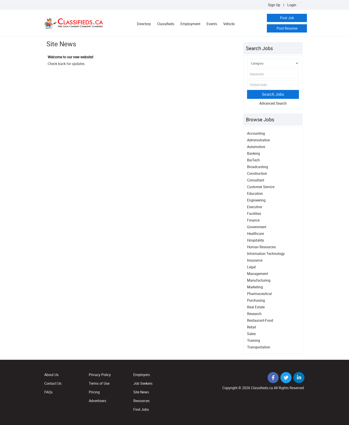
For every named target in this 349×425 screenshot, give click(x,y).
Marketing (255, 287)
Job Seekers (142, 383)
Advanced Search (273, 103)
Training (253, 340)
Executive (254, 206)
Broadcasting (257, 166)
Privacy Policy (100, 374)
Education (255, 193)
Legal (251, 266)
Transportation (258, 347)
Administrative (258, 140)
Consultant (255, 180)
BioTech (253, 160)
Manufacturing (258, 280)
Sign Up (274, 4)
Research (254, 313)
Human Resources (261, 246)
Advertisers (97, 400)
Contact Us (52, 383)
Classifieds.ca (262, 387)
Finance (253, 220)
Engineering (256, 200)
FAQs (48, 392)
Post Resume (287, 28)
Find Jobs (141, 409)
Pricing (94, 392)
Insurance (254, 260)
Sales (251, 333)
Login (291, 4)
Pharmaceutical (259, 293)
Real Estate (256, 307)
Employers (141, 374)
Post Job (287, 17)
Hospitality (255, 240)
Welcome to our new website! (70, 57)
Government (256, 226)
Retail (251, 327)
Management (257, 273)
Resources (141, 400)
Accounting (256, 133)
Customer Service (260, 186)
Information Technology (266, 253)
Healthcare (255, 233)
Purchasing (256, 300)
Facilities (254, 213)
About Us (51, 374)
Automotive (256, 146)
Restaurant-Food (260, 320)
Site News (141, 392)
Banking (253, 153)
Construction (257, 173)
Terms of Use (99, 383)
